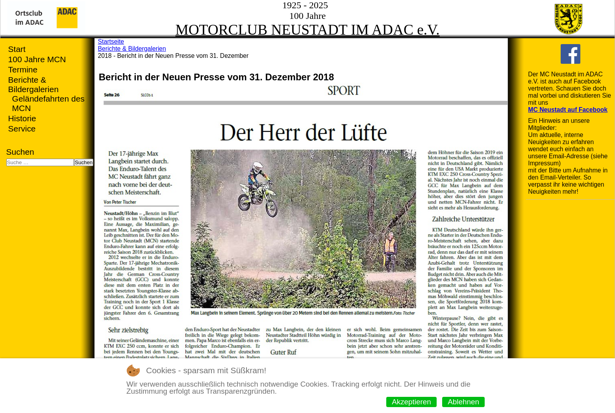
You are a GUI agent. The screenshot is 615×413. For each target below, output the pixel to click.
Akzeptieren (411, 402)
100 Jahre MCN (37, 59)
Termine (23, 69)
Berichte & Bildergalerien (33, 84)
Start (17, 49)
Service (22, 128)
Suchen (20, 151)
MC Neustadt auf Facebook (568, 109)
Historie (22, 118)
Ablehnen (463, 402)
